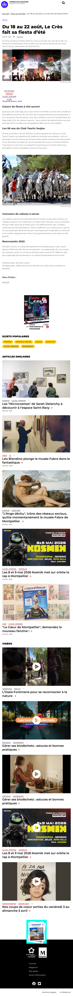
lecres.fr (5, 282)
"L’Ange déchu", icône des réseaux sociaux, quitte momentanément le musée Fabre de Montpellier (35, 517)
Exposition (5, 400)
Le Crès (9, 99)
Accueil (5, 14)
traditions (9, 93)
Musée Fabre (16, 510)
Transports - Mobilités (23, 341)
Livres (4, 624)
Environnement (28, 346)
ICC (10, 455)
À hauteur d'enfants (9, 903)
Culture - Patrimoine (9, 96)
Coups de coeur (23, 903)
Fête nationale (9, 91)
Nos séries (33, 971)
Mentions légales (49, 992)
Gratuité (39, 341)
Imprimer (20, 37)
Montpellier (50, 341)
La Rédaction (65, 992)
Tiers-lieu (17, 688)
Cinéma (4, 455)
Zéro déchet (6, 742)
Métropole (7, 341)
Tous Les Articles (18, 14)
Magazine (33, 967)
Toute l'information (37, 975)
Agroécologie (7, 688)
